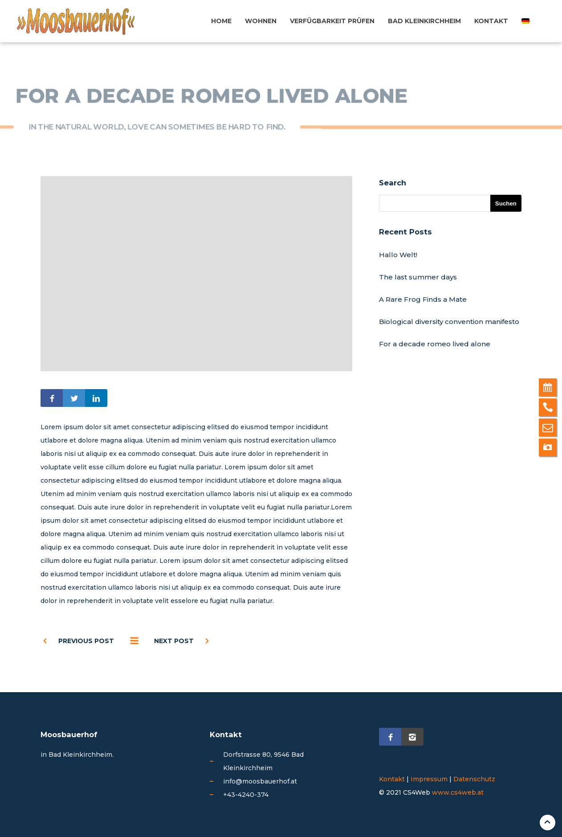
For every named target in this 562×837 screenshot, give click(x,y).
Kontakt (491, 21)
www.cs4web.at (458, 792)
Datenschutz (474, 779)
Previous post (86, 641)
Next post (174, 641)
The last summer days (418, 277)
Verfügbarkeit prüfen (332, 21)
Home (221, 21)
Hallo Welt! (398, 254)
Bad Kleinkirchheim (424, 21)
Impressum (429, 779)
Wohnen (261, 21)
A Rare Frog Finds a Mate (423, 299)
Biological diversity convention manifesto (449, 321)
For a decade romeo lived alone (434, 344)
